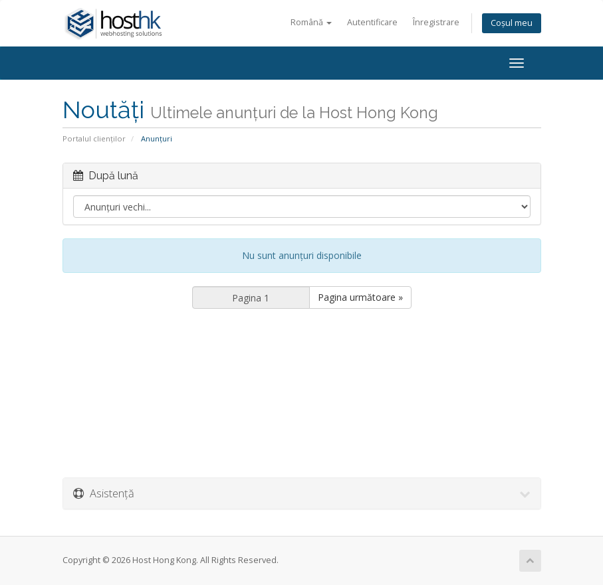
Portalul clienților (94, 138)
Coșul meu (512, 23)
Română (311, 22)
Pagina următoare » (360, 297)
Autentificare (372, 22)
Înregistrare (436, 22)
